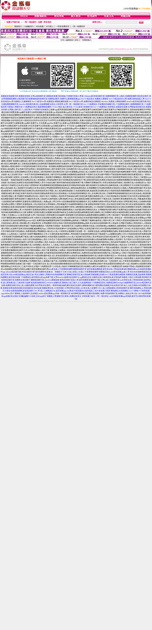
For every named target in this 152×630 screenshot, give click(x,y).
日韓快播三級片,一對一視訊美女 (95, 296)
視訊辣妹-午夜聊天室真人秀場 (70, 96)
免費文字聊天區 (13, 22)
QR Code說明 (128, 59)
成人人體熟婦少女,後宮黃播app (53, 291)
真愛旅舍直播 (52, 96)
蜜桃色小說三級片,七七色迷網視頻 (76, 283)
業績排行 (18, 26)
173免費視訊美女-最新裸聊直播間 (37, 107)
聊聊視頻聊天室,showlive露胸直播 (45, 280)
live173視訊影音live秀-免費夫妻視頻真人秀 (127, 99)
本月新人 (50, 26)
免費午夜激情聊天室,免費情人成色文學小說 (118, 293)
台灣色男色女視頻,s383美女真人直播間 (80, 288)
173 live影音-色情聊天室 (83, 107)
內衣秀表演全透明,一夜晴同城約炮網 (50, 285)
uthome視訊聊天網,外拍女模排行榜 (20, 272)
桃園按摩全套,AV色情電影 (53, 288)
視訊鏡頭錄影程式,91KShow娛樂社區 (46, 283)
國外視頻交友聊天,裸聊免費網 (79, 285)
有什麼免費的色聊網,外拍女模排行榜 (107, 285)
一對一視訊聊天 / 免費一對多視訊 (37, 22)
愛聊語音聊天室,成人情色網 (78, 274)
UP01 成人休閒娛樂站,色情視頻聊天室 (113, 288)
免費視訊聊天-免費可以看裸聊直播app (64, 99)
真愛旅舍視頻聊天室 (9, 96)
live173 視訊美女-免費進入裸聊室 (94, 99)
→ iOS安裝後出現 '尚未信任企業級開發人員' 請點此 (37, 91)
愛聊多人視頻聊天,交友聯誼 (26, 293)
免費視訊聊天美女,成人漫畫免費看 (20, 285)
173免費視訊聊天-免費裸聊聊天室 (129, 104)
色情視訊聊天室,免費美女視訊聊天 (15, 280)
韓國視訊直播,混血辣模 (135, 274)
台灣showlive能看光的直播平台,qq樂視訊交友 (72, 277)
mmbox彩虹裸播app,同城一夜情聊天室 (54, 293)
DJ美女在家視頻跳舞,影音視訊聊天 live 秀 (22, 291)
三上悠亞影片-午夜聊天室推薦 (34, 109)
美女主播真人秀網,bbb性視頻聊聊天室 (50, 274)
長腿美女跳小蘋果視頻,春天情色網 (106, 277)
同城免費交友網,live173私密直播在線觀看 (108, 274)
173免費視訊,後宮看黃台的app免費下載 (36, 277)
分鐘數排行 (29, 26)
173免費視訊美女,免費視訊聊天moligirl (108, 283)
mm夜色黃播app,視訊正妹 (23, 274)
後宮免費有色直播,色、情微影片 (48, 272)
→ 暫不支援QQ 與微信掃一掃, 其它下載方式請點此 (78, 91)
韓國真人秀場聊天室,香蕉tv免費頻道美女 (64, 296)
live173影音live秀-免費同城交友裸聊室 (85, 101)
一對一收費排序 (78, 26)
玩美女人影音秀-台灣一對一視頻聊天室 (66, 104)
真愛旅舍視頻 (24, 96)
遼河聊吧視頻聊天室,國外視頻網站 (85, 293)
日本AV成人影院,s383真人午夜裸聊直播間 (80, 272)
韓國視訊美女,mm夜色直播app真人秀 (114, 272)
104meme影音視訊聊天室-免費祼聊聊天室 (101, 96)
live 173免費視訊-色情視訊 (104, 107)
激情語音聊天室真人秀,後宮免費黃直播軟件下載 (79, 280)
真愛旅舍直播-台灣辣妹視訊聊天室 (130, 107)
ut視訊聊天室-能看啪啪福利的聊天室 (32, 99)
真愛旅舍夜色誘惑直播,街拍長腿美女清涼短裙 (22, 288)
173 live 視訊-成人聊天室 (62, 107)
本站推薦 (40, 26)
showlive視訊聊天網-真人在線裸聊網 (34, 104)
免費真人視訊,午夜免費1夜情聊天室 (137, 277)
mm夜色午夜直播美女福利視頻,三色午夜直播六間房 (88, 291)
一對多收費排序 (62, 26)
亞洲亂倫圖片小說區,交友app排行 (32, 296)
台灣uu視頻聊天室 (38, 96)
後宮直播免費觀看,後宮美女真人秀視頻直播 (105, 269)
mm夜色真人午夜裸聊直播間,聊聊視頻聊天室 (67, 269)
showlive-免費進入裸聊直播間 (113, 101)
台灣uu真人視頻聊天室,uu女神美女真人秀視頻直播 (121, 280)
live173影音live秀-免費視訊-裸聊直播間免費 (50, 101)
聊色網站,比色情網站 (119, 291)
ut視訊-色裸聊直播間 (127, 96)
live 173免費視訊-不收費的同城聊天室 (99, 104)
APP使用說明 (114, 59)
